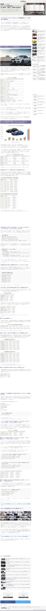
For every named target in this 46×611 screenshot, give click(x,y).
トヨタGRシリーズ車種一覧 (23, 597)
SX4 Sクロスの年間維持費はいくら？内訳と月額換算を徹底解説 (41, 72)
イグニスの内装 (5, 597)
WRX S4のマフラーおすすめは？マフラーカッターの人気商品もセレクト (18, 571)
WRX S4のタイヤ (40, 110)
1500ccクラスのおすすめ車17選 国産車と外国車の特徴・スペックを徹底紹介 (41, 48)
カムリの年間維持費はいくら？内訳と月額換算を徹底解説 (41, 75)
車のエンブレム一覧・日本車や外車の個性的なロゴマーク (41, 31)
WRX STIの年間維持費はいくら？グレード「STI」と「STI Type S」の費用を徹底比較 (14, 536)
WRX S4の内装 (40, 104)
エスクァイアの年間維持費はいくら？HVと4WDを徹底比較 (41, 66)
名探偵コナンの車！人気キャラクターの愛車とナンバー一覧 (41, 42)
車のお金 (2, 4)
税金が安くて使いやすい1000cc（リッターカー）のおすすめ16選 (41, 51)
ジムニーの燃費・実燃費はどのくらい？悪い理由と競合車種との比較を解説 (41, 69)
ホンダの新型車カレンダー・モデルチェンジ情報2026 (41, 54)
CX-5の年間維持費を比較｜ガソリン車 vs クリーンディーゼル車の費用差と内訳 (41, 79)
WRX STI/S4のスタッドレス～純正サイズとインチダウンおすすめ (16, 574)
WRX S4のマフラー (41, 113)
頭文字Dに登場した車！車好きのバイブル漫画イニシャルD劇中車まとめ (41, 57)
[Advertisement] (15, 38)
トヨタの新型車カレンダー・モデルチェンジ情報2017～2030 (41, 45)
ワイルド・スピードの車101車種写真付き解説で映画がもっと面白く (41, 35)
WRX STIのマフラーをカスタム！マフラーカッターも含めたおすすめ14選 (18, 587)
